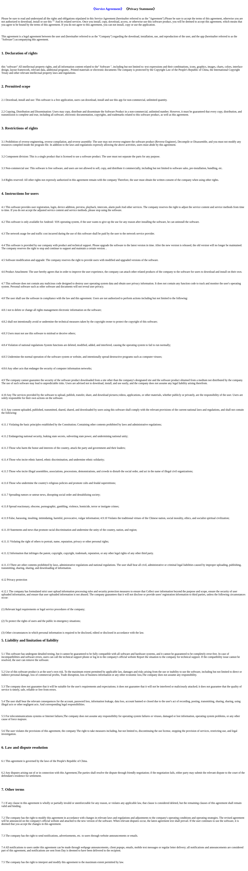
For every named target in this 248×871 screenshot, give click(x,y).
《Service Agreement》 (108, 9)
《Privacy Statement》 (140, 9)
